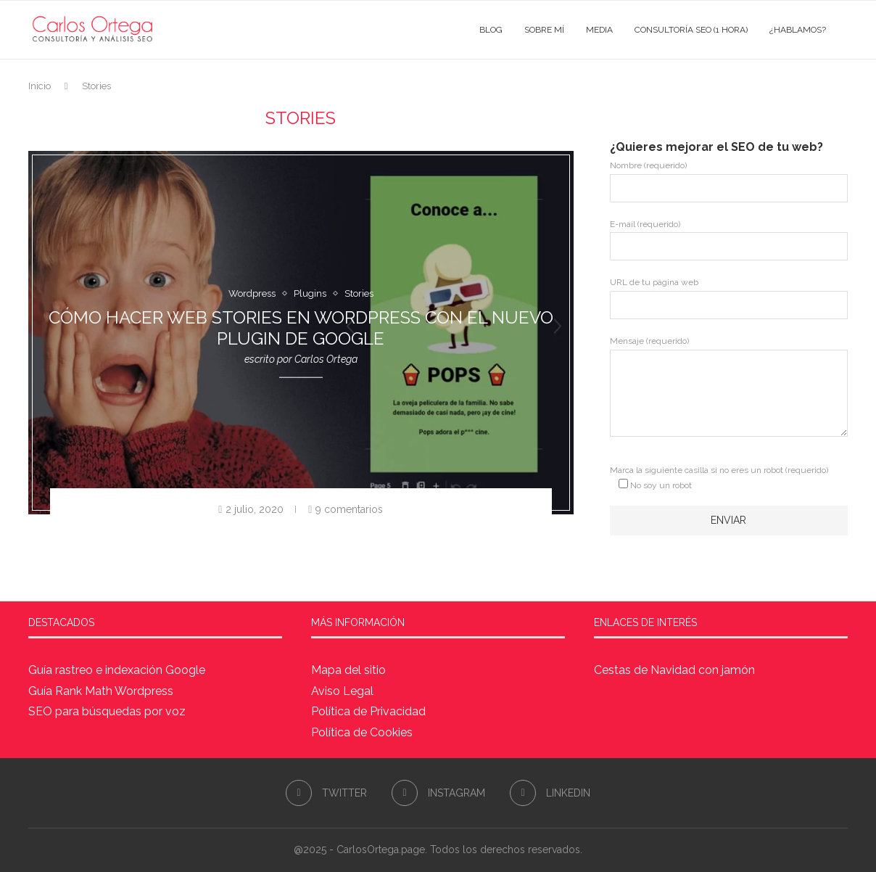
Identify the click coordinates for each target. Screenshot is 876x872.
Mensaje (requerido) (729, 349)
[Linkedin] (550, 793)
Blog (491, 30)
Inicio (39, 86)
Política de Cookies (362, 732)
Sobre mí (544, 30)
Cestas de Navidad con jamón (674, 670)
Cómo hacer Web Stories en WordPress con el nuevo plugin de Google (301, 328)
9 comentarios (345, 509)
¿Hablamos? (797, 30)
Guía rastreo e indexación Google (116, 670)
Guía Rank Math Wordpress (100, 691)
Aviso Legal (342, 691)
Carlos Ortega (326, 359)
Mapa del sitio (348, 670)
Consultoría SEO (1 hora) (691, 30)
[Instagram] (438, 793)
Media (599, 30)
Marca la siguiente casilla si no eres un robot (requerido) (719, 478)
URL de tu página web (729, 298)
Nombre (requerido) (729, 181)
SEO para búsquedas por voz (107, 711)
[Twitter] (326, 793)
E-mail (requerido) (729, 240)
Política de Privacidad (368, 711)
